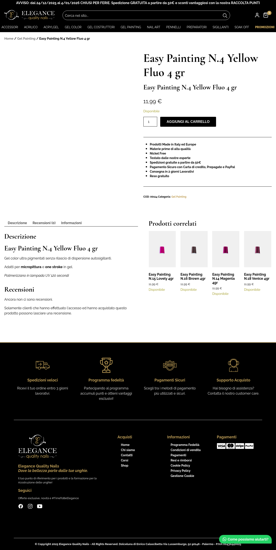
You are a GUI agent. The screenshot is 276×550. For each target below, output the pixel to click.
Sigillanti (221, 27)
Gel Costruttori (100, 27)
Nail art (153, 27)
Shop (124, 465)
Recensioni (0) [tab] (44, 223)
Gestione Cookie (182, 476)
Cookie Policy (180, 465)
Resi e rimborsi (181, 460)
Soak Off (242, 27)
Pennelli (173, 27)
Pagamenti (178, 455)
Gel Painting (131, 27)
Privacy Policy (180, 470)
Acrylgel (51, 27)
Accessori (10, 27)
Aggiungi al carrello (188, 121)
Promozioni (264, 27)
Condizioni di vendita (186, 450)
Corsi (124, 460)
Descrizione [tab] (17, 223)
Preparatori (197, 27)
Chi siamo (128, 450)
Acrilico (31, 27)
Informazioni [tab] (71, 223)
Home (8, 38)
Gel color (73, 27)
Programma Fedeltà (185, 445)
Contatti (127, 455)
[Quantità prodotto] (150, 122)
